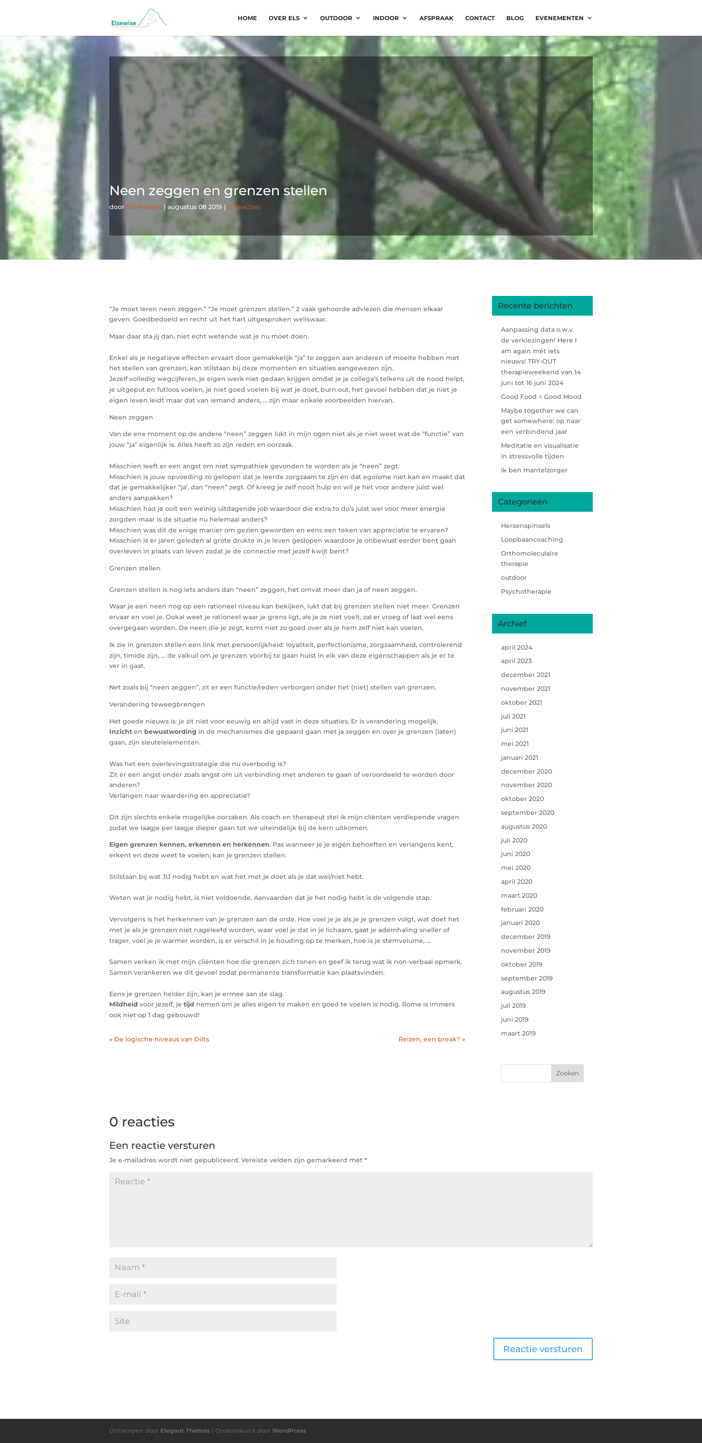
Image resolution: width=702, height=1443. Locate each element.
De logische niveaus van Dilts (161, 1039)
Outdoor (336, 18)
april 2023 (516, 661)
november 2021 (525, 689)
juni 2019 (515, 1019)
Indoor (386, 18)
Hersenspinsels (525, 526)
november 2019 (526, 950)
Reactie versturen (543, 1349)
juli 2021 (513, 716)
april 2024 (516, 647)
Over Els (284, 18)
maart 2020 (519, 895)
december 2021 (525, 675)
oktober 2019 (522, 964)
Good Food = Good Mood (541, 397)
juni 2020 (515, 854)
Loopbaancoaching (532, 539)
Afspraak (436, 18)
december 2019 (526, 937)
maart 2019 (518, 1033)
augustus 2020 (524, 826)
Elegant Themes (185, 1430)
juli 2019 (513, 1006)
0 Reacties (244, 207)
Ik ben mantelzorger (534, 470)
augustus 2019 (523, 992)
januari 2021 (519, 758)
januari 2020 (520, 923)
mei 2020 (516, 868)
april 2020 (516, 882)
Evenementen (559, 18)
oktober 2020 (522, 799)
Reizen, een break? (429, 1039)
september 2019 (527, 978)
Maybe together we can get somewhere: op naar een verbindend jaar (541, 421)
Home (247, 18)
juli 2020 (514, 840)
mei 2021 (515, 744)
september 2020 (527, 813)
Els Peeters (144, 207)
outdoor (514, 578)
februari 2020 (522, 909)
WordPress (289, 1430)
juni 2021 (514, 730)
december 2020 (526, 771)
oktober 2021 (521, 702)
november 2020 (526, 785)
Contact (480, 18)
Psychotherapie (526, 591)
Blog (515, 18)
